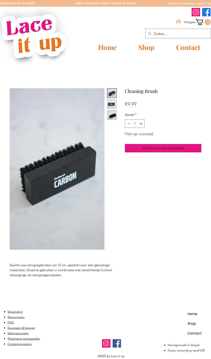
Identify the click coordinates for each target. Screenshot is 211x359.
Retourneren (16, 317)
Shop (192, 323)
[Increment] (141, 124)
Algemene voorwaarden (24, 338)
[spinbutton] (134, 124)
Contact (195, 333)
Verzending (15, 312)
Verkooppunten (18, 333)
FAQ (11, 322)
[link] (203, 22)
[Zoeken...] (178, 33)
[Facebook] (206, 12)
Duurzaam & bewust (21, 328)
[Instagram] (196, 12)
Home (192, 313)
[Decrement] (128, 124)
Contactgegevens (20, 344)
